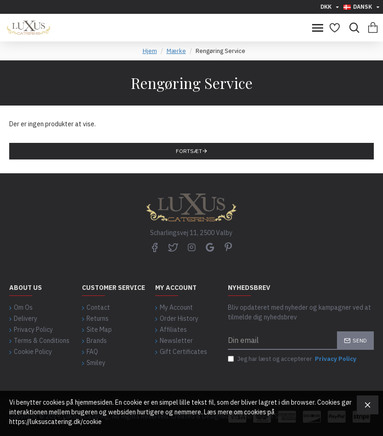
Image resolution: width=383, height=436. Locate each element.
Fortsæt (189, 150)
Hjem (150, 51)
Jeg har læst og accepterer (293, 359)
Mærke (176, 51)
